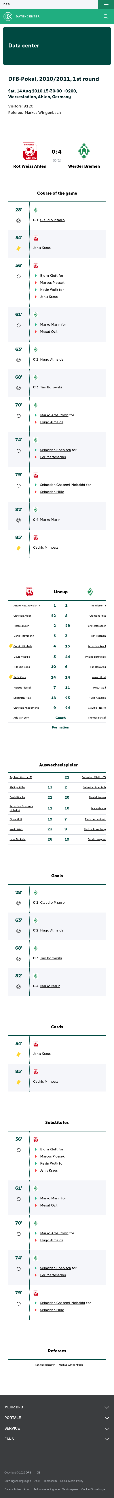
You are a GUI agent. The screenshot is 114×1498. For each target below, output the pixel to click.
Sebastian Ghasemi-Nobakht (62, 485)
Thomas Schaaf (97, 718)
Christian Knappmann (26, 708)
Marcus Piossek (52, 282)
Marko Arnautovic (54, 415)
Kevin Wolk (49, 290)
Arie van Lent (21, 718)
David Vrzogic (21, 657)
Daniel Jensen (97, 797)
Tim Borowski (51, 387)
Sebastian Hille (52, 492)
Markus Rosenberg (95, 829)
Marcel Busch (21, 626)
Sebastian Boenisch (55, 450)
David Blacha (17, 797)
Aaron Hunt (99, 677)
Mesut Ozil (48, 331)
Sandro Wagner (97, 839)
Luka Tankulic (18, 839)
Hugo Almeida (51, 359)
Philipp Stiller (17, 787)
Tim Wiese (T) (97, 605)
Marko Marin (50, 324)
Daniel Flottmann (23, 636)
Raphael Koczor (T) (21, 777)
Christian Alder (22, 616)
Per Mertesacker (53, 457)
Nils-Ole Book (21, 667)
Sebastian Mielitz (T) (94, 777)
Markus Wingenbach (43, 113)
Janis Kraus (42, 248)
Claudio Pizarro (52, 220)
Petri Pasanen (98, 636)
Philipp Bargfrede (95, 657)
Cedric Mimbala (46, 547)
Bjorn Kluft (49, 275)
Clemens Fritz (97, 616)
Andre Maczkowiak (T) (26, 605)
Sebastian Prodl (97, 646)
